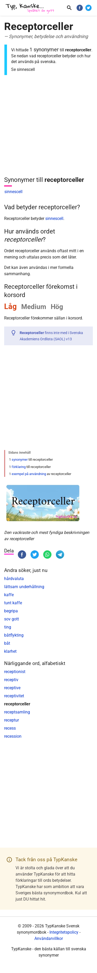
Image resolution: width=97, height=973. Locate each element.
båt (7, 643)
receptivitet (14, 695)
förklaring (19, 467)
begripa (11, 610)
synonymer (20, 459)
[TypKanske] (30, 8)
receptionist (14, 671)
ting (7, 627)
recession (12, 736)
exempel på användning (29, 474)
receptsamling (17, 712)
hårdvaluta (14, 578)
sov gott (11, 619)
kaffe (9, 594)
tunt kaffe (13, 602)
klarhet (10, 651)
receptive (12, 687)
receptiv (11, 679)
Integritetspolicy (63, 932)
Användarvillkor (48, 938)
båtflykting (14, 635)
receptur (11, 720)
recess (10, 728)
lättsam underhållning (24, 586)
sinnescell (13, 191)
